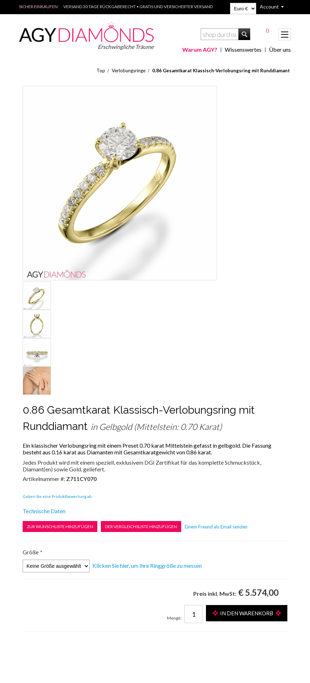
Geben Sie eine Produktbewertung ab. (57, 496)
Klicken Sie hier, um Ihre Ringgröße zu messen (147, 565)
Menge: (174, 618)
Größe (31, 552)
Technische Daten (44, 511)
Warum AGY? (199, 49)
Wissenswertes (243, 49)
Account (269, 7)
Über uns (280, 49)
